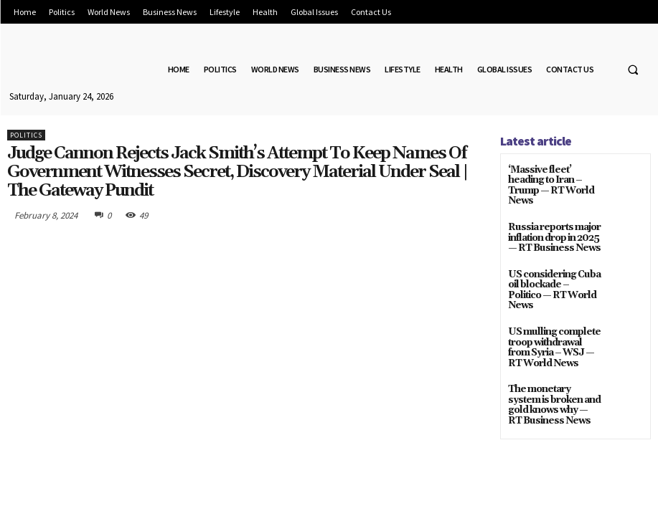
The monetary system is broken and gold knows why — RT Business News (550, 377)
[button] (633, 69)
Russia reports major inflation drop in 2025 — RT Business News (550, 225)
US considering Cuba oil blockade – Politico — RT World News (554, 272)
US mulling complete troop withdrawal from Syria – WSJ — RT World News (553, 323)
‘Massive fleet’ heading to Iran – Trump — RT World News (552, 179)
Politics (26, 135)
